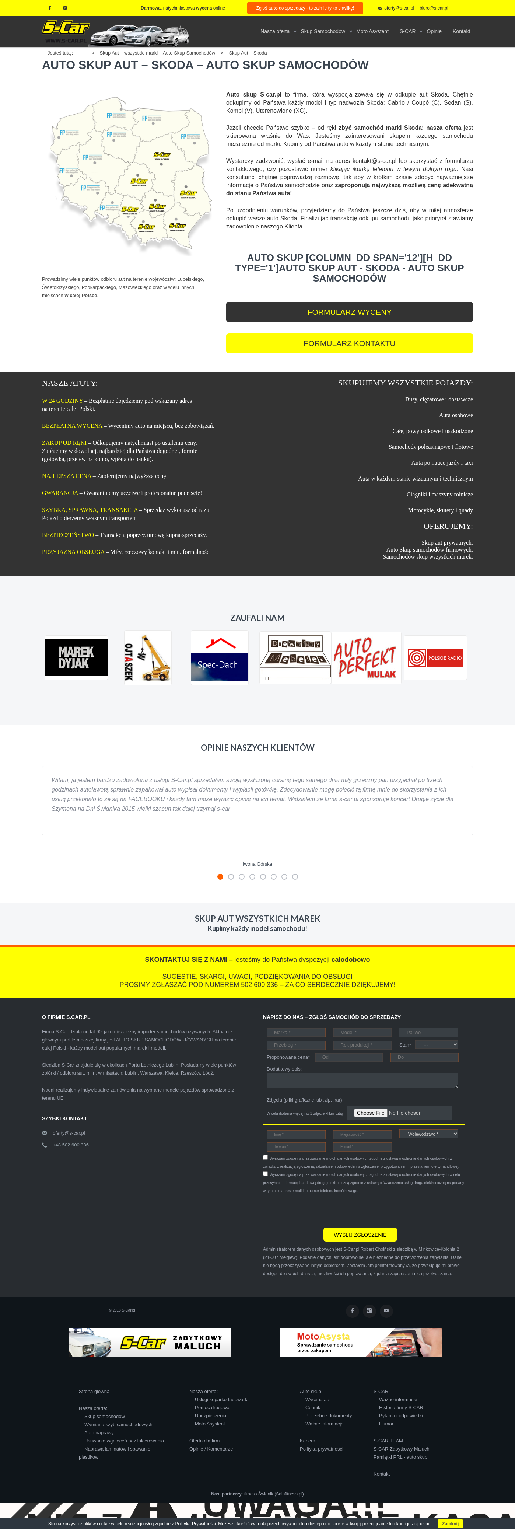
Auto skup (310, 1391)
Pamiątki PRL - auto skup (400, 1457)
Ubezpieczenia (210, 1415)
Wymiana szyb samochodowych (118, 1424)
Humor (386, 1424)
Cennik (312, 1407)
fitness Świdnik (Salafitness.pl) (274, 1494)
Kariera (307, 1441)
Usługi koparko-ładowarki (221, 1399)
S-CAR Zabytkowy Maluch (402, 1449)
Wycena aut (318, 1399)
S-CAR (381, 1391)
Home (85, 51)
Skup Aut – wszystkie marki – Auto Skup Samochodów (158, 53)
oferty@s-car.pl (69, 1133)
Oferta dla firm (204, 1441)
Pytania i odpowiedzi (401, 1415)
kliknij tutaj (334, 1113)
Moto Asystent (210, 1424)
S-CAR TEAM (388, 1441)
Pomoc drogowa (212, 1407)
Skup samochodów (104, 1416)
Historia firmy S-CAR (401, 1407)
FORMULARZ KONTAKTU (349, 343)
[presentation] (319, 1209)
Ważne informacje (324, 1424)
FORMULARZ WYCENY (350, 312)
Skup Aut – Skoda (248, 53)
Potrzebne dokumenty (328, 1415)
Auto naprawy (99, 1432)
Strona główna (94, 1391)
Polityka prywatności (321, 1449)
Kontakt (382, 1474)
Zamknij (450, 1523)
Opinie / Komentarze (211, 1449)
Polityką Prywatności (195, 1523)
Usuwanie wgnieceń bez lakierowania (124, 1441)
